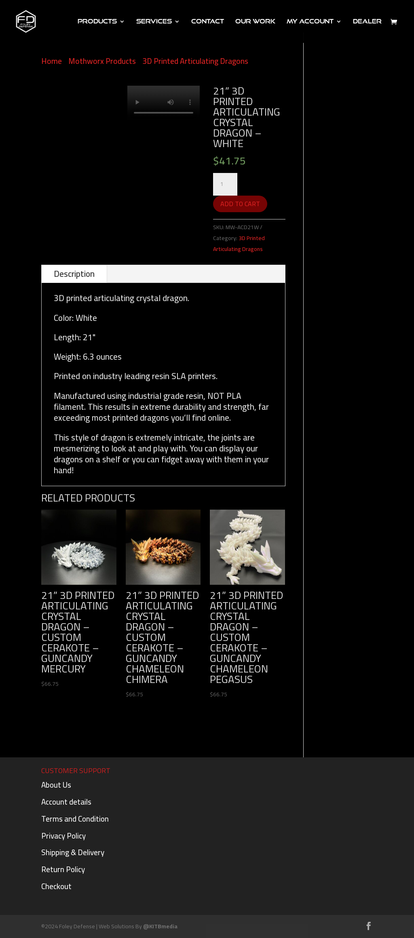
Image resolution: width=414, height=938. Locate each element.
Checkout (56, 886)
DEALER (367, 22)
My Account (310, 22)
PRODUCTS (97, 22)
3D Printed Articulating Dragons (195, 61)
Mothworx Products (102, 61)
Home (51, 61)
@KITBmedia (160, 926)
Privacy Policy (63, 835)
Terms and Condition (75, 819)
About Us (56, 785)
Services (154, 22)
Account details (66, 802)
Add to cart (240, 204)
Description (74, 274)
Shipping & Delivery (72, 852)
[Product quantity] (225, 184)
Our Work (255, 22)
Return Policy (63, 869)
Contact (207, 22)
